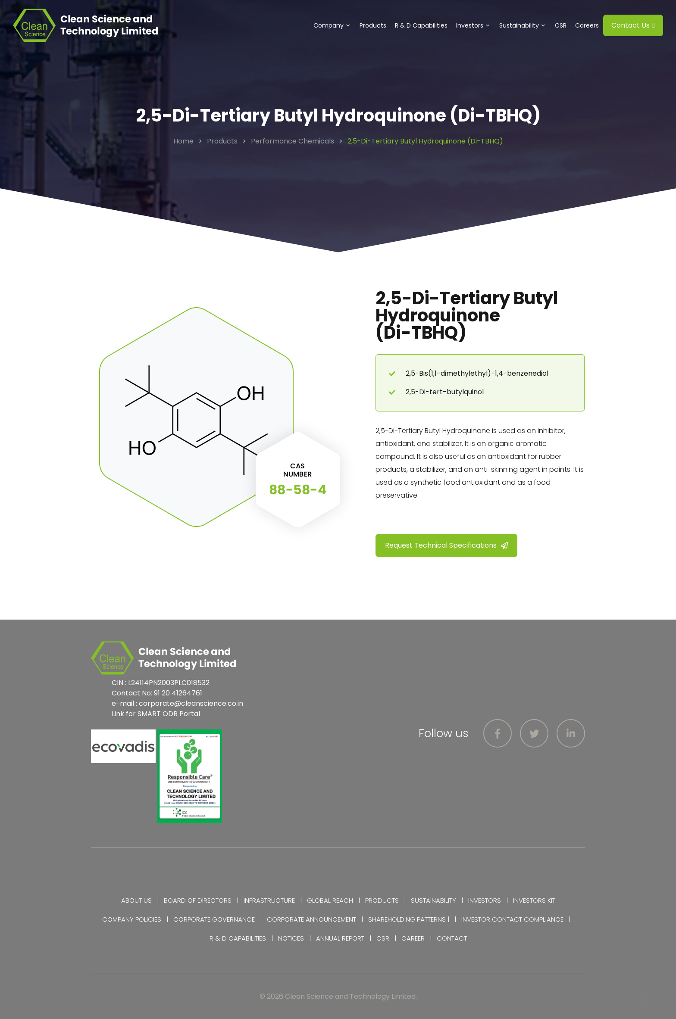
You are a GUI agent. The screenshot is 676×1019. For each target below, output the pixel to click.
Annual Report (340, 938)
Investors (475, 25)
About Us (136, 900)
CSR (560, 25)
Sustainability (525, 25)
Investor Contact (491, 919)
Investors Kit (534, 900)
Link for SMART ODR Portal (156, 714)
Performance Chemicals (292, 141)
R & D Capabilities (421, 25)
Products (373, 25)
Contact (452, 938)
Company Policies (131, 919)
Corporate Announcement (311, 919)
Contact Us (633, 25)
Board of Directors (198, 900)
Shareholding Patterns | (408, 919)
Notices (291, 938)
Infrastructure (269, 900)
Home (183, 141)
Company (334, 25)
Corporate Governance (214, 919)
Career (413, 938)
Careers (587, 25)
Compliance (543, 919)
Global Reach (330, 900)
